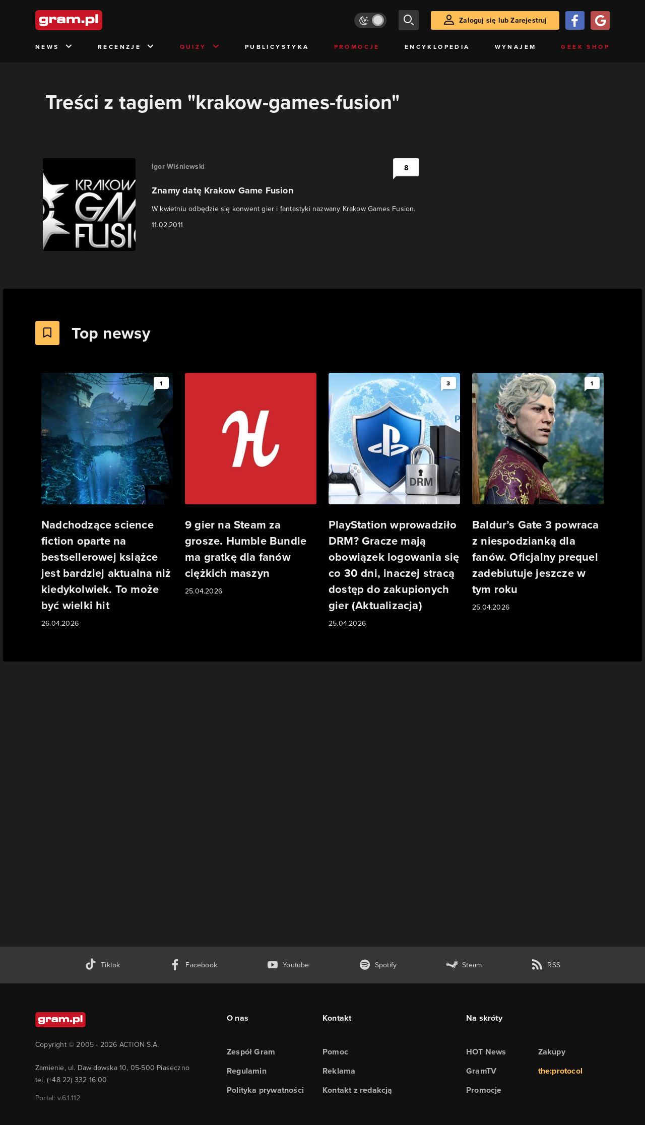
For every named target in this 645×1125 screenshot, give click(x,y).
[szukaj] (409, 20)
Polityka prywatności (265, 1090)
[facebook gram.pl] (193, 965)
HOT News (486, 1051)
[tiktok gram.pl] (102, 965)
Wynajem (516, 46)
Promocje (357, 46)
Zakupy (551, 1051)
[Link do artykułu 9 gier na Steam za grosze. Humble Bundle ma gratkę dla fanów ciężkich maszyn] (250, 485)
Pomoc (335, 1051)
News (54, 47)
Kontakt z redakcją (357, 1090)
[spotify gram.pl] (378, 965)
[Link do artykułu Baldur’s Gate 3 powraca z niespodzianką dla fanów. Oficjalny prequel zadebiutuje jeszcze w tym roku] (538, 493)
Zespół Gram (251, 1051)
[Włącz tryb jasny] (370, 20)
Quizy (200, 47)
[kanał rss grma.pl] (545, 965)
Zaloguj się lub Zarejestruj (503, 20)
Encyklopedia (437, 46)
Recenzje (126, 47)
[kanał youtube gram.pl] (288, 965)
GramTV (481, 1071)
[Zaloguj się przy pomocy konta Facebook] (575, 20)
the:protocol (560, 1071)
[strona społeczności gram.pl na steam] (464, 965)
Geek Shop (585, 46)
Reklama (338, 1071)
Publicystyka (277, 46)
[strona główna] (93, 20)
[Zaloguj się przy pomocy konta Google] (600, 20)
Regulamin (247, 1071)
